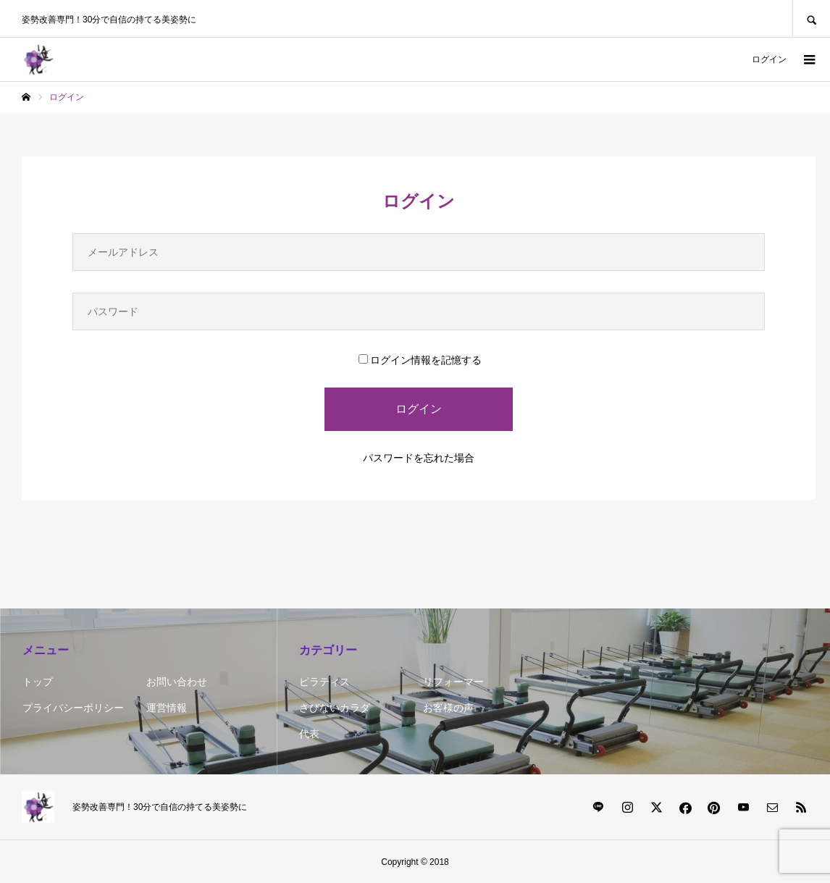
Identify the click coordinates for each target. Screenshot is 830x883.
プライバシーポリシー (73, 707)
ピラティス (324, 681)
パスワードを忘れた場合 (418, 458)
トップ (37, 681)
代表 (309, 734)
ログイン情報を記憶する (420, 360)
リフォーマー (453, 681)
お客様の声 (448, 707)
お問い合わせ (176, 681)
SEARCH (811, 18)
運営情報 (166, 707)
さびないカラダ (334, 707)
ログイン (769, 59)
